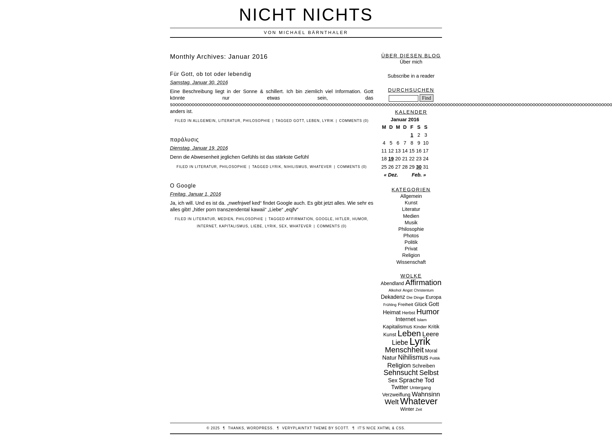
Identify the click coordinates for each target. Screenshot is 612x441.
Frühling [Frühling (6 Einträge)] (390, 305)
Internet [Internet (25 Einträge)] (406, 319)
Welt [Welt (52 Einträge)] (392, 402)
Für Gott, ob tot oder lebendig (210, 74)
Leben (313, 121)
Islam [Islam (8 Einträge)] (422, 319)
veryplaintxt (297, 428)
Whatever (321, 167)
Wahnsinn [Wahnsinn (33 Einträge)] (426, 394)
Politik (411, 242)
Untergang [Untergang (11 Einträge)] (420, 387)
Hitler (343, 219)
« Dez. (391, 175)
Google (324, 219)
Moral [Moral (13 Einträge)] (431, 350)
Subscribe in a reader (411, 76)
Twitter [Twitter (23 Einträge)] (399, 387)
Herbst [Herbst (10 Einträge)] (408, 312)
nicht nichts (306, 14)
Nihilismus (295, 167)
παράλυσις (184, 140)
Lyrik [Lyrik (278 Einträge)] (419, 341)
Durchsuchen (411, 90)
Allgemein (204, 121)
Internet (206, 226)
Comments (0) (354, 121)
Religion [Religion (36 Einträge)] (399, 365)
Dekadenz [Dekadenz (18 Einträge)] (393, 297)
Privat (411, 248)
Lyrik (327, 121)
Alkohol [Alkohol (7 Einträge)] (394, 290)
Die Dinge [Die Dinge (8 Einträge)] (415, 297)
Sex (283, 226)
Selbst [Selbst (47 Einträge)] (429, 372)
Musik (411, 222)
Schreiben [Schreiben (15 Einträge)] (423, 366)
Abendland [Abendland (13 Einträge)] (392, 283)
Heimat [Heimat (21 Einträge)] (392, 312)
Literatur (229, 121)
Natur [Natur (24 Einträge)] (389, 357)
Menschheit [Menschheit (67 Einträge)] (404, 350)
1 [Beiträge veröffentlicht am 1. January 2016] (411, 135)
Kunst (411, 202)
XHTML (384, 428)
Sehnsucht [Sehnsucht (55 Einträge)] (401, 372)
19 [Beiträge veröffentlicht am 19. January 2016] (391, 158)
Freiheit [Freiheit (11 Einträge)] (405, 304)
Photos (411, 235)
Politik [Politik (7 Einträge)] (435, 358)
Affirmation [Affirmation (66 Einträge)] (423, 282)
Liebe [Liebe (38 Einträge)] (400, 342)
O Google (183, 186)
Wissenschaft (411, 262)
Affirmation (299, 219)
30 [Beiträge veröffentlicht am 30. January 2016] (419, 167)
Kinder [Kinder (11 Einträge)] (420, 326)
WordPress (260, 428)
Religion (411, 255)
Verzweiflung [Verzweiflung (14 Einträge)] (396, 394)
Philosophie (256, 121)
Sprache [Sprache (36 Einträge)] (411, 380)
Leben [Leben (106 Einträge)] (409, 333)
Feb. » (419, 175)
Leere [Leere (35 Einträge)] (430, 334)
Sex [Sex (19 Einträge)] (392, 380)
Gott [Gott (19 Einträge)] (434, 304)
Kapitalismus (233, 226)
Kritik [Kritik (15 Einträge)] (434, 326)
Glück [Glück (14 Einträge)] (421, 304)
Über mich (411, 62)
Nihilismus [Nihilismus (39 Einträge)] (413, 357)
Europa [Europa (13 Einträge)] (433, 297)
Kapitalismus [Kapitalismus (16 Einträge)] (397, 326)
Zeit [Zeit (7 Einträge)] (419, 409)
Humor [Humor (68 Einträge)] (428, 311)
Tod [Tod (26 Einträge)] (429, 380)
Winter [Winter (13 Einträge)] (407, 409)
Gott (298, 121)
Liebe (256, 226)
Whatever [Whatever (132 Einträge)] (419, 401)
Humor (359, 219)
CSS (400, 428)
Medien (225, 219)
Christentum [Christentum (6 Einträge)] (423, 290)
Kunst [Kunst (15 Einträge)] (389, 334)
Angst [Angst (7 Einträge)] (407, 290)
